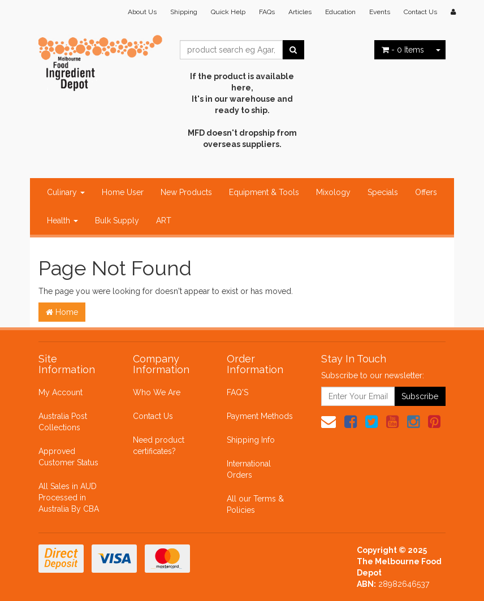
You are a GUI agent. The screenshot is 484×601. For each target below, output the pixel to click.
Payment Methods (260, 416)
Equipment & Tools (264, 192)
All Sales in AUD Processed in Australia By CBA (68, 497)
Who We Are (156, 392)
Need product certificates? (158, 445)
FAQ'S (237, 392)
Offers (426, 192)
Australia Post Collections (62, 422)
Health (62, 220)
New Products (186, 192)
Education (340, 12)
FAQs (267, 12)
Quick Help (228, 12)
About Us (142, 12)
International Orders (249, 469)
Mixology (333, 192)
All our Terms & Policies (255, 504)
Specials (383, 192)
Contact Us (420, 12)
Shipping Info (251, 439)
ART (163, 220)
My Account (60, 392)
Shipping (183, 12)
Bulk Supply (117, 220)
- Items (403, 49)
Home (62, 312)
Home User (123, 192)
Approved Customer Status (68, 457)
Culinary (66, 192)
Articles (300, 12)
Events (379, 12)
